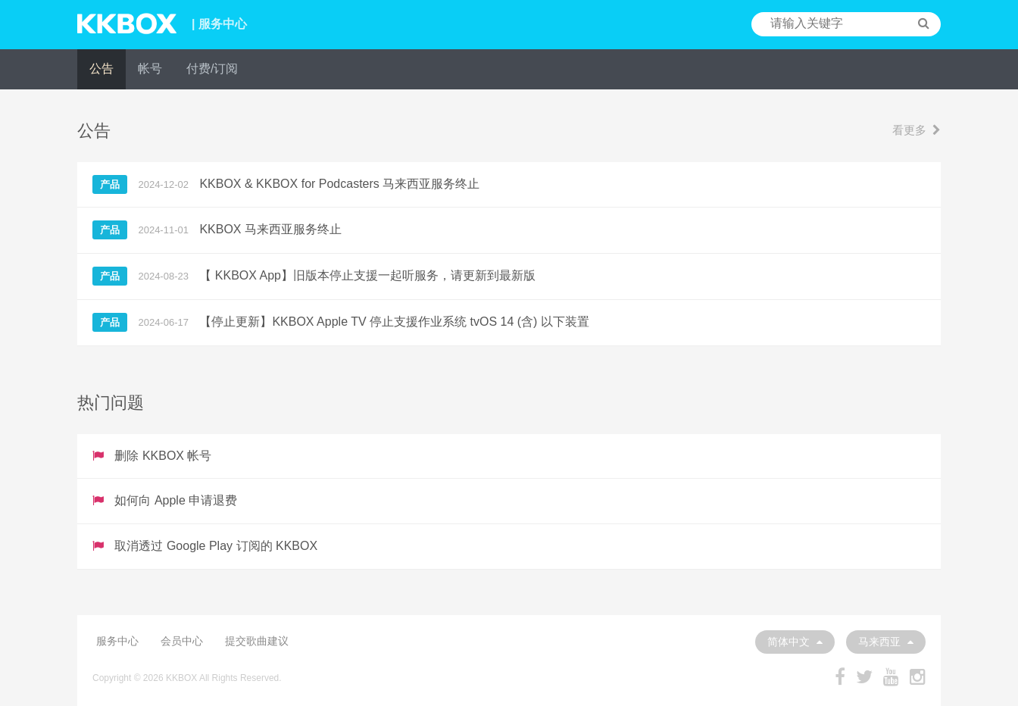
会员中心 (182, 641)
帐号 (150, 68)
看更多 (916, 129)
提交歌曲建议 (257, 641)
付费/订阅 (212, 68)
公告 (101, 68)
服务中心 (117, 641)
